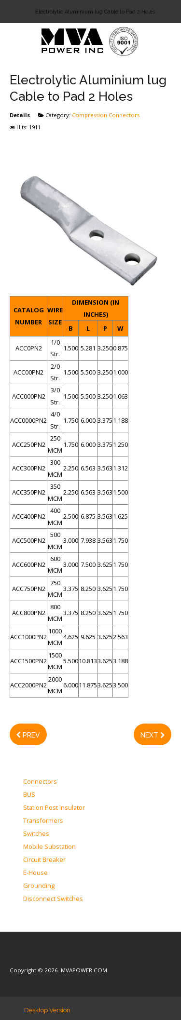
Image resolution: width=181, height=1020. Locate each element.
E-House (35, 873)
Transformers (43, 821)
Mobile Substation (49, 847)
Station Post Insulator (54, 808)
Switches (36, 834)
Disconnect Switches (53, 899)
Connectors (40, 782)
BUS (29, 795)
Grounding (39, 886)
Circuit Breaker (44, 860)
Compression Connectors (105, 115)
